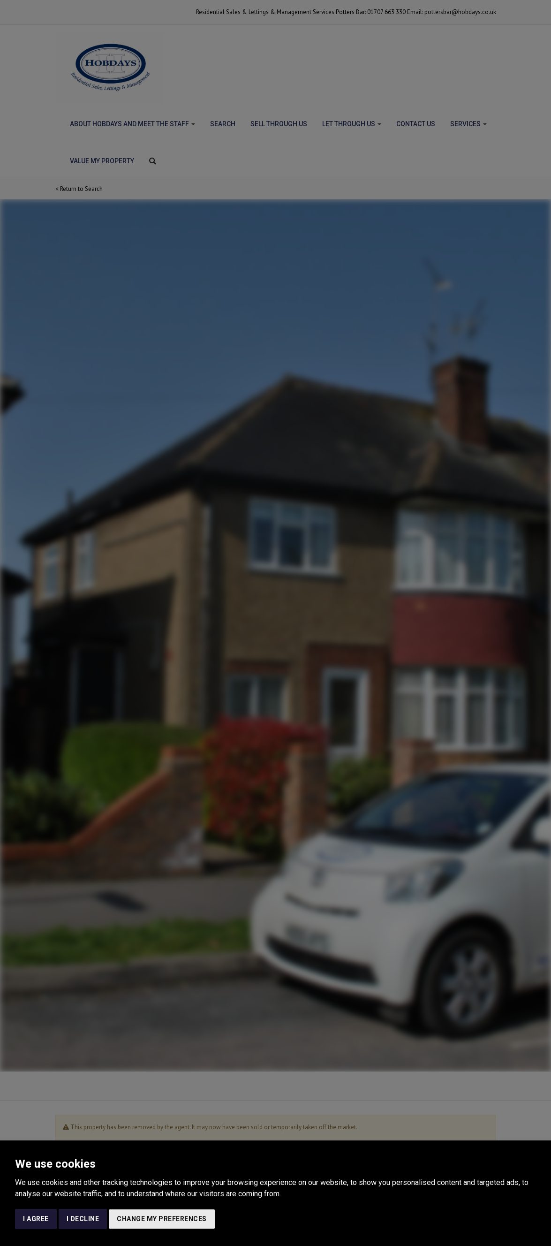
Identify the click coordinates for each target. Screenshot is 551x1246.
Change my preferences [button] (162, 1219)
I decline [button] (83, 1219)
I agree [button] (36, 1219)
